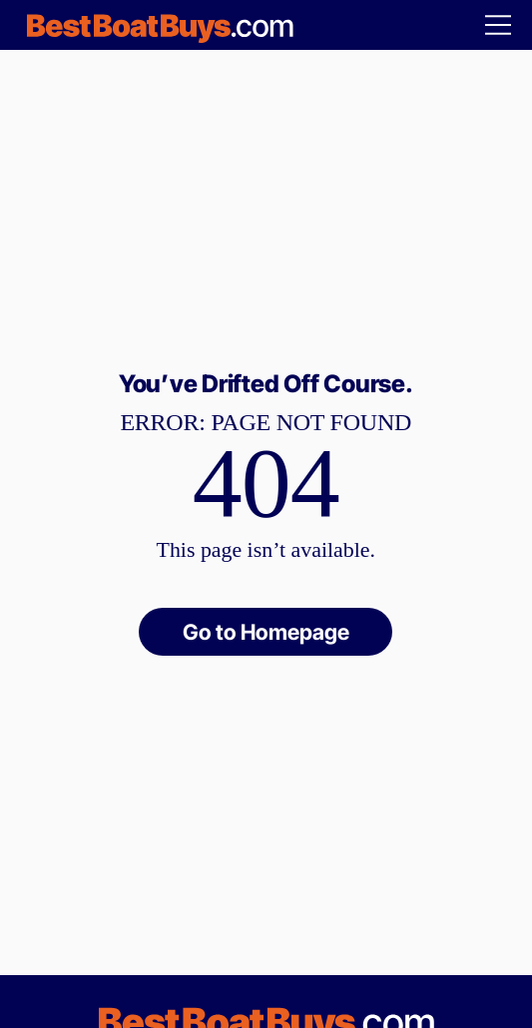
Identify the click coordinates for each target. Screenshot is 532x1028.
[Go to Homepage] (266, 632)
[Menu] (499, 25)
